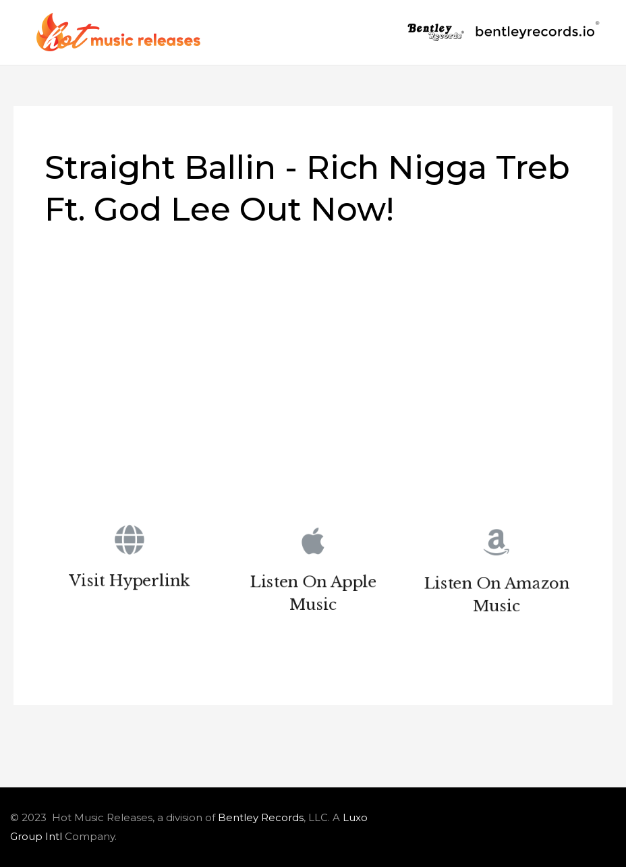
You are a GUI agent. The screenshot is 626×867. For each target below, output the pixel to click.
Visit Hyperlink (129, 583)
